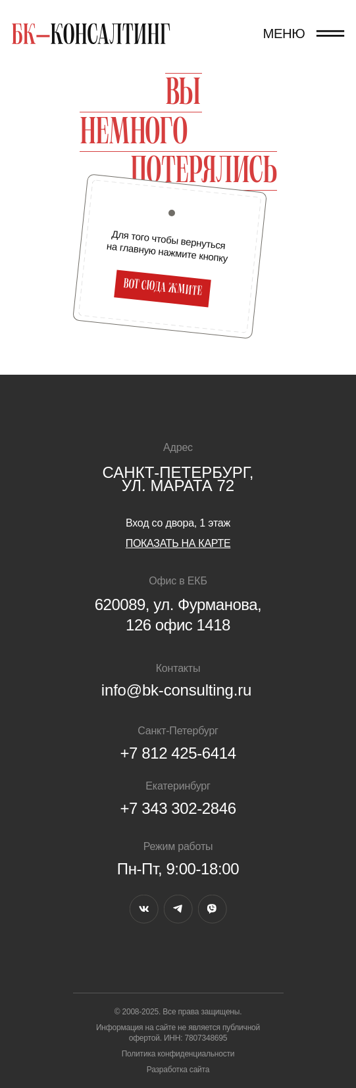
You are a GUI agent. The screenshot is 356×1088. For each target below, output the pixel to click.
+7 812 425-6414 (178, 753)
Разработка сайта (178, 1069)
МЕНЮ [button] (284, 33)
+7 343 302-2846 (178, 808)
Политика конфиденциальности (178, 1053)
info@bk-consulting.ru (176, 690)
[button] (330, 33)
